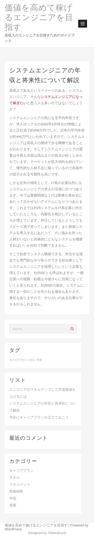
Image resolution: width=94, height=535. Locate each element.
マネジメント (19, 484)
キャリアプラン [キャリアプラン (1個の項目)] (18, 360)
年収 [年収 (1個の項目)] (39, 360)
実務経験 (16, 491)
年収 (12, 498)
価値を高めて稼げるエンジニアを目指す (39, 18)
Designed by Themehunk (47, 533)
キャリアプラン (21, 470)
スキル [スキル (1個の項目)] (32, 360)
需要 (12, 505)
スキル (14, 477)
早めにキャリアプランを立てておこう (39, 417)
